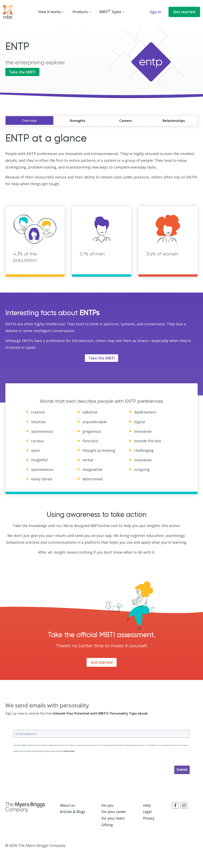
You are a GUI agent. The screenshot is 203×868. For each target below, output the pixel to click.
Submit (182, 771)
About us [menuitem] (66, 806)
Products (82, 11)
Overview (29, 120)
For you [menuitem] (107, 806)
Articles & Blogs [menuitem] (71, 812)
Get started (184, 11)
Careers (125, 120)
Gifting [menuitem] (107, 824)
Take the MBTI (23, 72)
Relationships (173, 120)
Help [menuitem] (146, 806)
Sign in (155, 12)
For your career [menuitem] (113, 812)
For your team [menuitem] (112, 818)
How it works (51, 11)
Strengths (77, 120)
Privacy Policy (69, 752)
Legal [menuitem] (147, 812)
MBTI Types (112, 11)
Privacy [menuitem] (148, 818)
